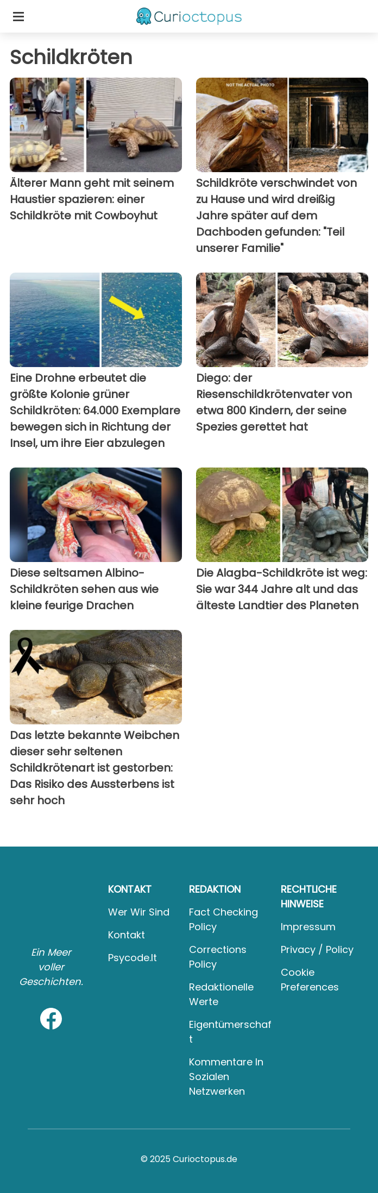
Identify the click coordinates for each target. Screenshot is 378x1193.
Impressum (308, 926)
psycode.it (132, 957)
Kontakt (126, 935)
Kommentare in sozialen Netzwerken (226, 1076)
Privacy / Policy (317, 949)
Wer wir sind (138, 912)
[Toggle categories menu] (18, 16)
